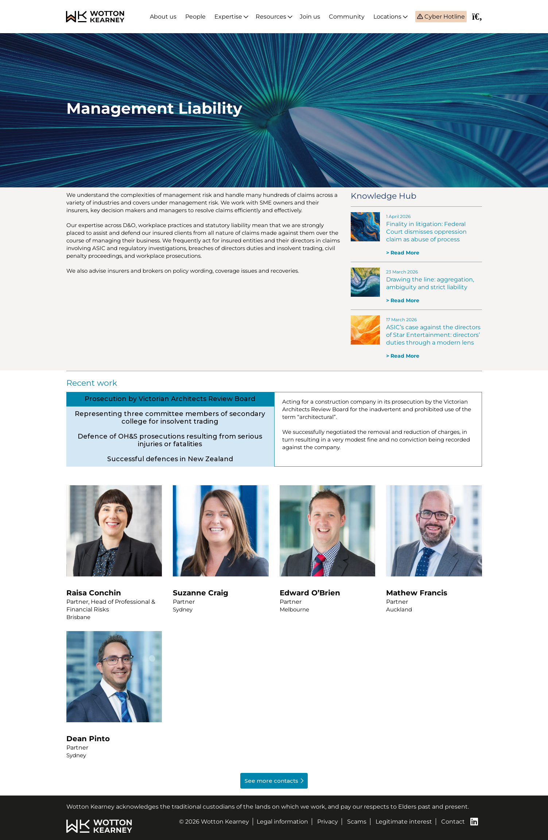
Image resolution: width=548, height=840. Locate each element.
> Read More (402, 252)
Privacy (327, 821)
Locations (387, 16)
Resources (271, 16)
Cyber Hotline (444, 16)
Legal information (282, 821)
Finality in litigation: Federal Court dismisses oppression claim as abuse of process (426, 232)
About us (163, 16)
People (195, 16)
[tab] (170, 399)
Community (347, 16)
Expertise (228, 16)
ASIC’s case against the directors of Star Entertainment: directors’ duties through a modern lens (433, 335)
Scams (356, 821)
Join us (310, 16)
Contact (453, 821)
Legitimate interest (404, 821)
